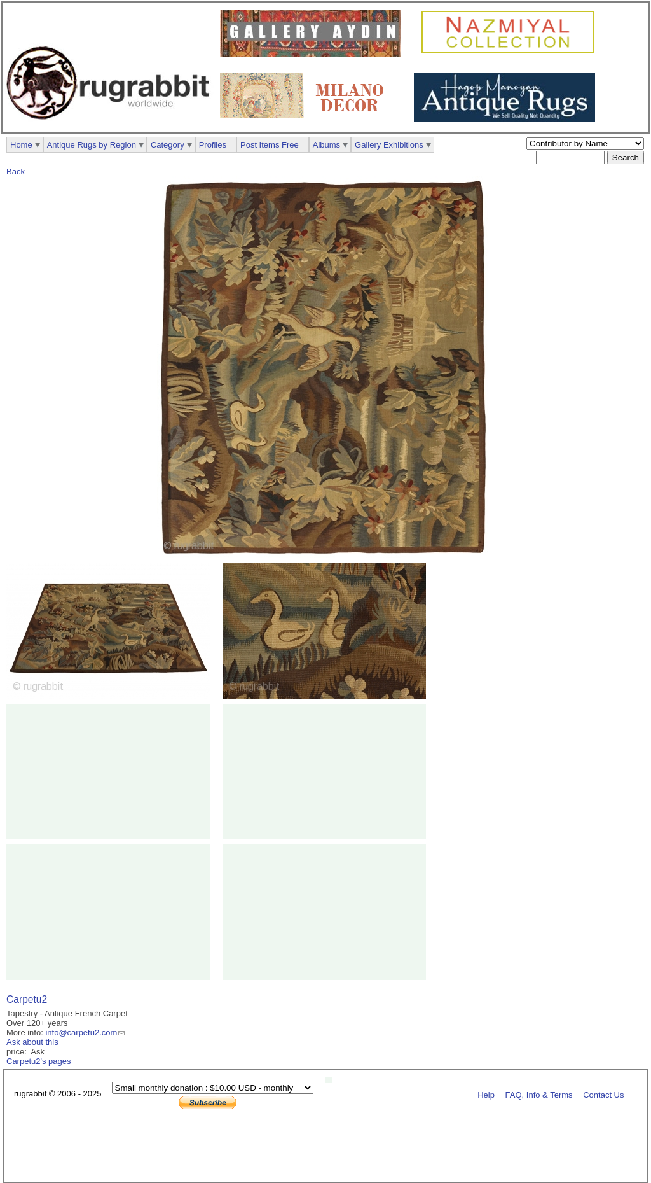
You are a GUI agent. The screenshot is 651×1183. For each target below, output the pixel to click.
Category (167, 145)
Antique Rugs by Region (91, 145)
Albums (326, 145)
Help (486, 1094)
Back (15, 171)
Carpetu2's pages (38, 1061)
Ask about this (32, 1042)
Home (21, 145)
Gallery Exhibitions (389, 145)
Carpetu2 (26, 999)
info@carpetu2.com (81, 1032)
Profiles (212, 145)
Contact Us (603, 1094)
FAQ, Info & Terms (539, 1094)
